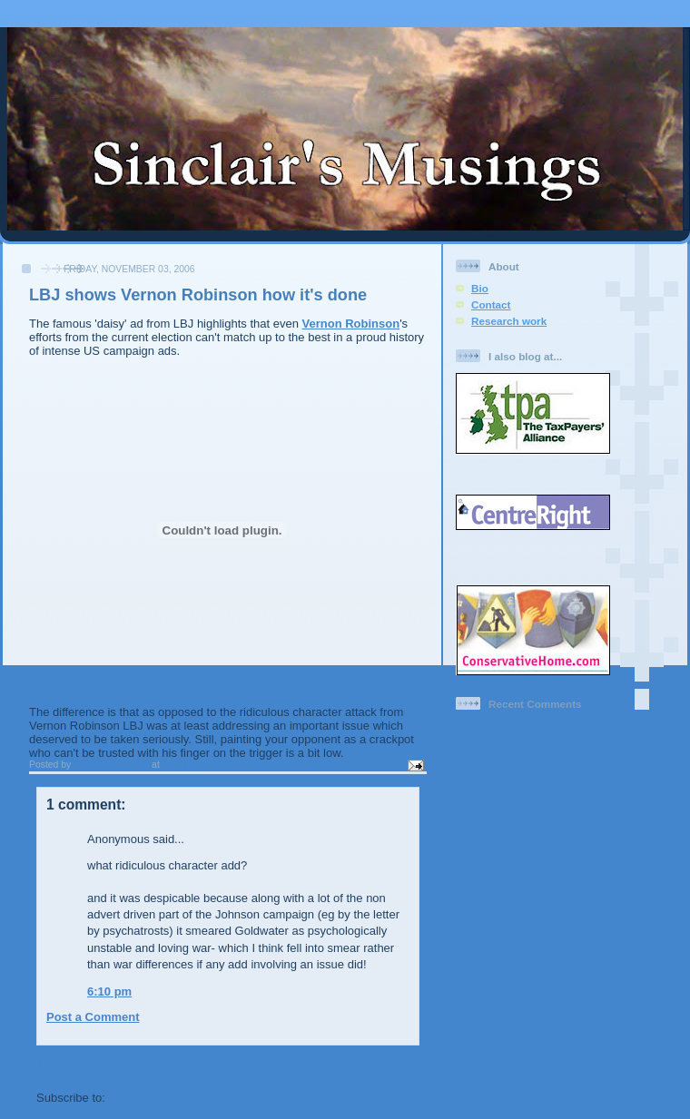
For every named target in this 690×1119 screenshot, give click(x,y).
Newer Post (68, 1065)
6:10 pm (109, 991)
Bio (479, 288)
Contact (491, 304)
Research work (509, 321)
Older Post (389, 1065)
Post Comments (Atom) (174, 1097)
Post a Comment (93, 1017)
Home (229, 1065)
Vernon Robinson (351, 323)
